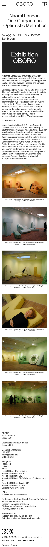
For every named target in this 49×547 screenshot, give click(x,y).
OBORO (24, 4)
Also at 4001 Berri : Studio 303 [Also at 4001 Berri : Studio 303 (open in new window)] (15, 483)
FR (44, 4)
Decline (5, 545)
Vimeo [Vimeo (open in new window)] (4, 468)
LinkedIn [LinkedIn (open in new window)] (5, 466)
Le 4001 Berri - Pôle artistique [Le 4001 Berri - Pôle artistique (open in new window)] (15, 471)
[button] (4, 4)
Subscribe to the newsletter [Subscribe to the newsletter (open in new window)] (14, 494)
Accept (14, 545)
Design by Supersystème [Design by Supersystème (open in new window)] (13, 488)
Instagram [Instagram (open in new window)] (6, 461)
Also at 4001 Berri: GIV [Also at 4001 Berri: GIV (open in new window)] (12, 476)
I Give (4, 492)
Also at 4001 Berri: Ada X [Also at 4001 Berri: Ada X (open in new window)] (13, 473)
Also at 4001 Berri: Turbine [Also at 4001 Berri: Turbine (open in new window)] (13, 485)
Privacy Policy (29, 540)
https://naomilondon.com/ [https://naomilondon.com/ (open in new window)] (15, 158)
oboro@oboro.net (10, 455)
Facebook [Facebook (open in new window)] (6, 464)
